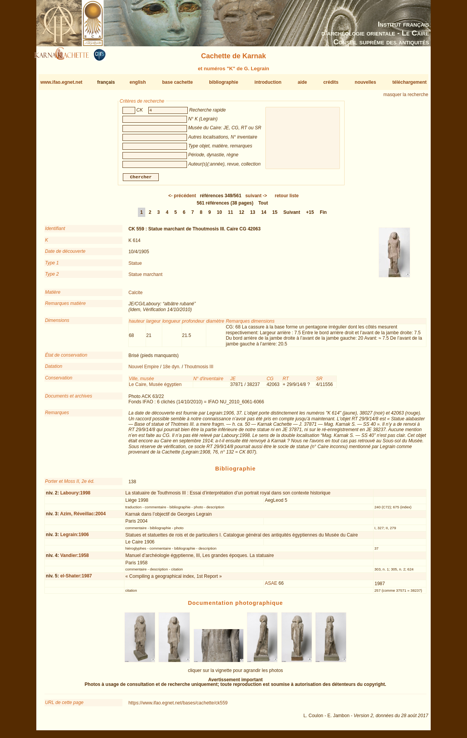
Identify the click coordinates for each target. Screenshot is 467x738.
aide (302, 82)
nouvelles (365, 82)
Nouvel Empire (143, 369)
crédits (330, 82)
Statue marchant (145, 277)
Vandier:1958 (74, 558)
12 (241, 215)
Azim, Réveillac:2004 (83, 517)
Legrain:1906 (74, 537)
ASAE (271, 586)
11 (230, 215)
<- (182, 198)
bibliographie (223, 82)
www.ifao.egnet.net (61, 82)
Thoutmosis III (198, 369)
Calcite (135, 295)
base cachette (177, 82)
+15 (310, 215)
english (138, 82)
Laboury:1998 (75, 496)
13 (252, 215)
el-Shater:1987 (76, 579)
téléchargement (409, 82)
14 (263, 215)
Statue (135, 266)
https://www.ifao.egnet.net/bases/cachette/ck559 (178, 706)
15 (274, 215)
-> (256, 198)
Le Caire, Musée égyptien (155, 387)
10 (219, 215)
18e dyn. (171, 369)
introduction (268, 82)
